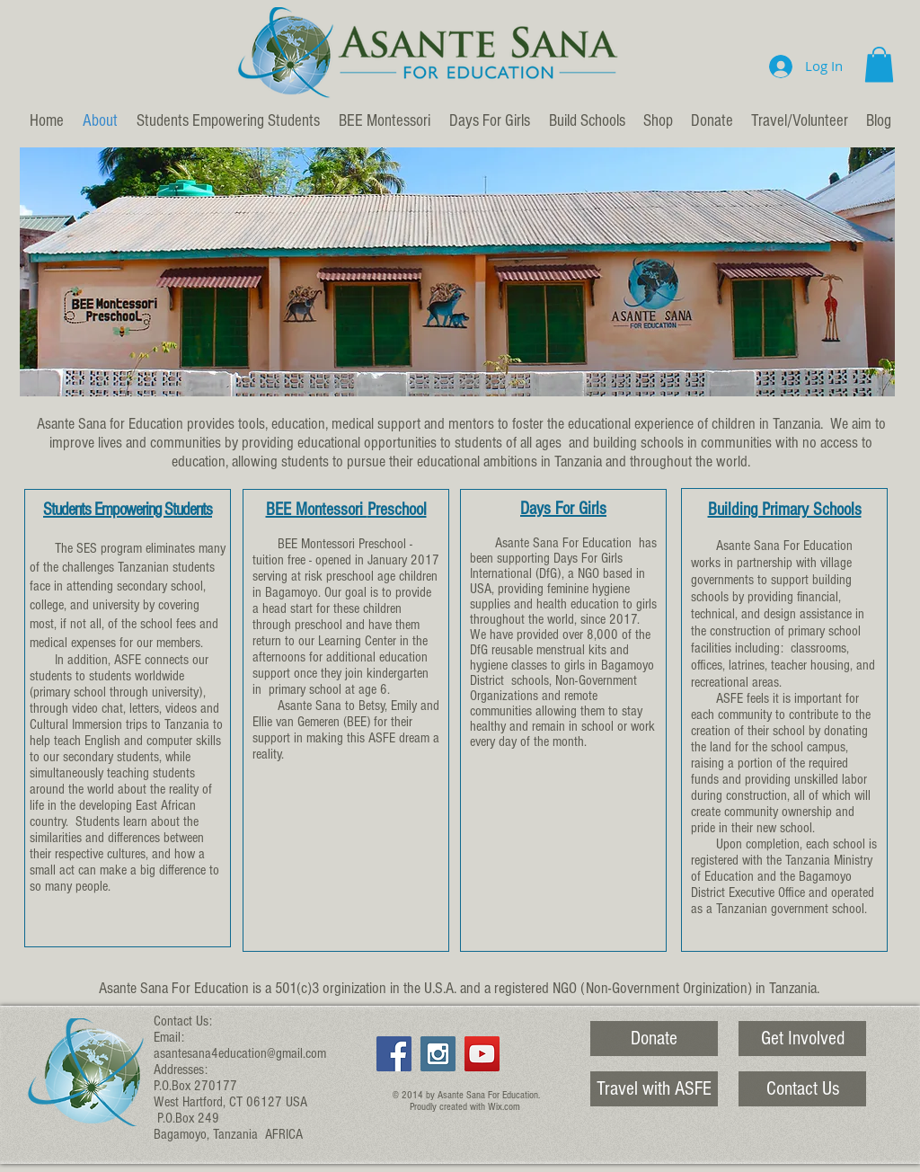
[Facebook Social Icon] (393, 1053)
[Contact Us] (802, 1088)
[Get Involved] (802, 1038)
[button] (879, 64)
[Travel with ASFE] (654, 1088)
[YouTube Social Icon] (482, 1053)
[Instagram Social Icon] (438, 1053)
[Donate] (654, 1038)
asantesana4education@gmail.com (240, 1053)
